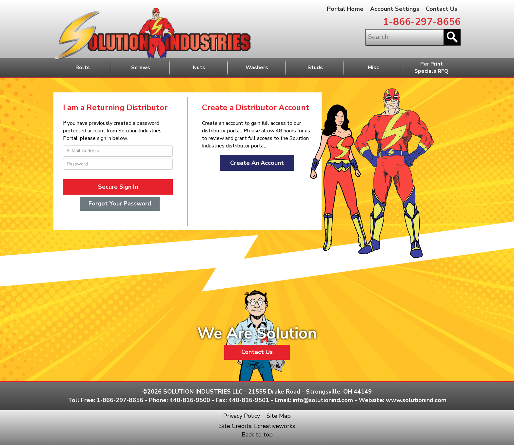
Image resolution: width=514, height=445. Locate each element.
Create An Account (257, 163)
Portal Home (345, 9)
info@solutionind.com (323, 400)
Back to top (257, 434)
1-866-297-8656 (422, 22)
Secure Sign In (118, 187)
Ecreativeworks (274, 426)
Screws (140, 67)
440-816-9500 (189, 400)
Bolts (82, 67)
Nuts (199, 67)
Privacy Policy (241, 416)
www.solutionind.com (416, 400)
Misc (373, 67)
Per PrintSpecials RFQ (431, 67)
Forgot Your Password (120, 203)
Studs (315, 67)
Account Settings (394, 9)
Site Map (279, 416)
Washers (257, 67)
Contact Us (441, 9)
